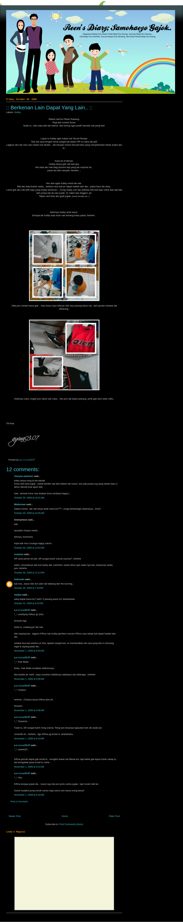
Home (65, 816)
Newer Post (15, 816)
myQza (18, 594)
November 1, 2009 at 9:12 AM (29, 766)
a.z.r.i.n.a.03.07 (27, 459)
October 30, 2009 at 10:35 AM (29, 513)
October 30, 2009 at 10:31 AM (29, 497)
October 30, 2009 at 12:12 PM (29, 572)
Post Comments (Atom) (71, 824)
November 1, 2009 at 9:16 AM (29, 794)
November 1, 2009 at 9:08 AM (29, 710)
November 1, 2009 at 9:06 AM (29, 679)
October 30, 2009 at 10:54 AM (29, 547)
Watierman (20, 504)
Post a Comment (19, 801)
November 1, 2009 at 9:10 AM (29, 738)
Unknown (19, 579)
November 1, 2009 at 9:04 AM (29, 650)
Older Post (114, 816)
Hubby (17, 112)
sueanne (18, 554)
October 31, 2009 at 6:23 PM (28, 603)
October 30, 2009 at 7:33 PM (28, 588)
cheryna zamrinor (23, 476)
